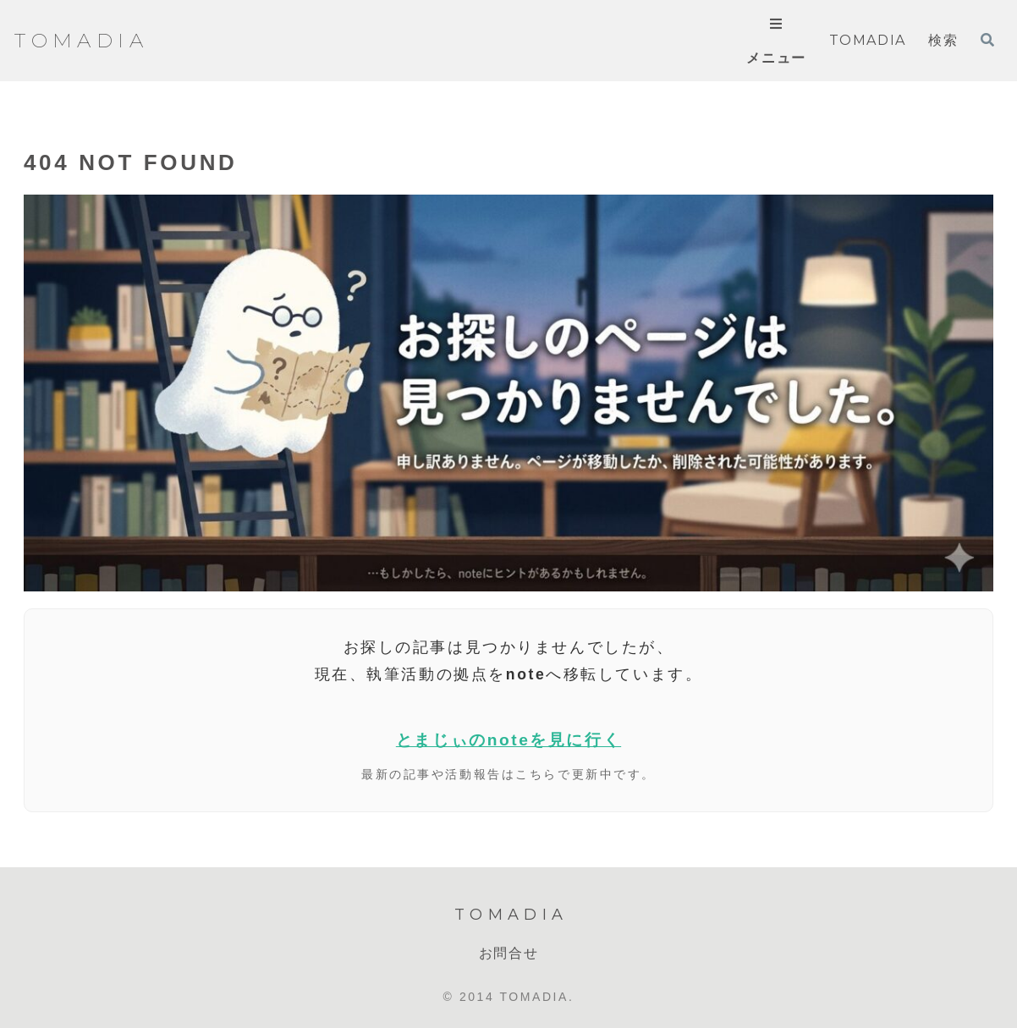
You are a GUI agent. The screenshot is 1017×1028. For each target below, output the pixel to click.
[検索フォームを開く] (987, 40)
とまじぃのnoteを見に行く (508, 740)
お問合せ (508, 953)
